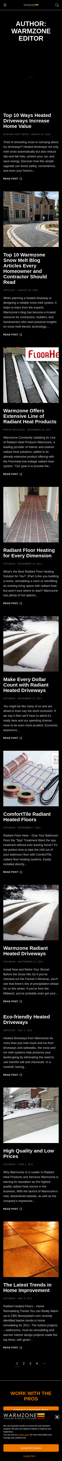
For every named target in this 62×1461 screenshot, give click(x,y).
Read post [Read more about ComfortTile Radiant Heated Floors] (12, 872)
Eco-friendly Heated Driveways (26, 1019)
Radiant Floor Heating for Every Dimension (29, 552)
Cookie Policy (29, 1456)
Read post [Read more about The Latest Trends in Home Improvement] (12, 1347)
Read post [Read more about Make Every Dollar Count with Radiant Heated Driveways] (12, 738)
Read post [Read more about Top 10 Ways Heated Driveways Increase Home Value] (12, 178)
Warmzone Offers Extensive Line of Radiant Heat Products (30, 416)
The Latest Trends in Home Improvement (27, 1287)
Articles (9, 290)
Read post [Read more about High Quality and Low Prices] (12, 1209)
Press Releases (14, 429)
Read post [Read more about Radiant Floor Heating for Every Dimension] (12, 603)
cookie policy (24, 1435)
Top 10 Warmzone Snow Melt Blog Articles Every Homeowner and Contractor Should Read (25, 268)
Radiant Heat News (16, 134)
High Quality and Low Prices (28, 1153)
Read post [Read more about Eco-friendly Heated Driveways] (12, 1075)
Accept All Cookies (31, 1448)
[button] (57, 1417)
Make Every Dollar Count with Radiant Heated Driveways (25, 685)
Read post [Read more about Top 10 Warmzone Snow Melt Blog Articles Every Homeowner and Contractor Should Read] (12, 334)
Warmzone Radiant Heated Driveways (25, 950)
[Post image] (31, 79)
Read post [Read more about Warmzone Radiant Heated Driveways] (12, 1001)
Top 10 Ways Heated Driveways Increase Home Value (27, 120)
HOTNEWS (9, 563)
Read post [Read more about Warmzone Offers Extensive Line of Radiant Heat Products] (12, 474)
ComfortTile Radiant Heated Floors (27, 816)
